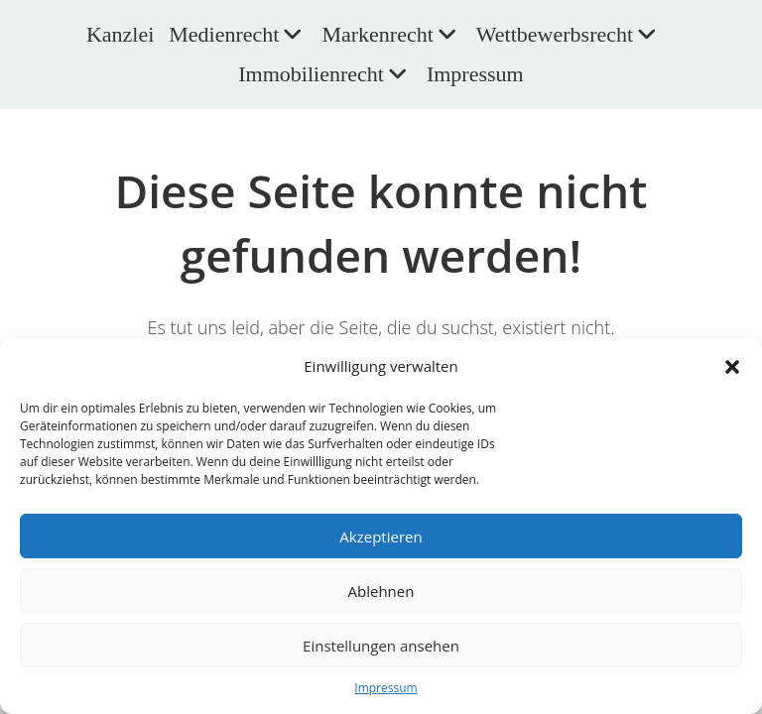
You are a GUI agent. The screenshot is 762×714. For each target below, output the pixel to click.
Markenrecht (390, 34)
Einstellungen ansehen (381, 645)
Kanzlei (120, 34)
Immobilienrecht (325, 73)
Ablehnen (381, 591)
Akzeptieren (380, 536)
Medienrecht (238, 34)
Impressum (385, 687)
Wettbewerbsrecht (568, 34)
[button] (732, 367)
